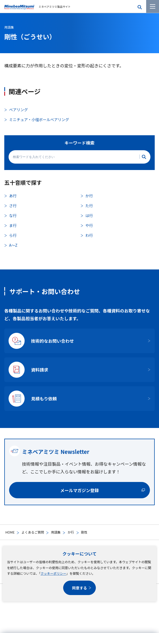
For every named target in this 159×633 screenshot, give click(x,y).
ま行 (13, 225)
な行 (13, 215)
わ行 (89, 235)
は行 (89, 215)
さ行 (13, 205)
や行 (89, 225)
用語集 (55, 532)
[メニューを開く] (152, 6)
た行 (89, 205)
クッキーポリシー (53, 573)
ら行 (13, 235)
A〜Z (13, 245)
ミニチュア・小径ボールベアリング (39, 119)
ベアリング (18, 109)
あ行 (13, 195)
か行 (70, 532)
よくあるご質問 (32, 532)
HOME (9, 532)
